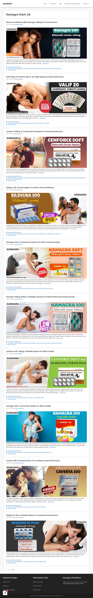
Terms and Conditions (9, 589)
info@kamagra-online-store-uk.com (72, 582)
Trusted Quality (37, 586)
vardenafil (47, 123)
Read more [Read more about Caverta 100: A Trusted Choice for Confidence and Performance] (51, 502)
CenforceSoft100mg (64, 177)
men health (10, 232)
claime (6, 586)
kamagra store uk (40, 68)
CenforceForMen (48, 177)
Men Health (42, 288)
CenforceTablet (72, 177)
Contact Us (86, 3)
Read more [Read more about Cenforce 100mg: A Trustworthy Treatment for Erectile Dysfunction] (42, 172)
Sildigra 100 (58, 233)
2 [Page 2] (8, 569)
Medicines (35, 452)
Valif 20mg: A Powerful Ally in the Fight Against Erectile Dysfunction (35, 77)
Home (45, 3)
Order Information (38, 582)
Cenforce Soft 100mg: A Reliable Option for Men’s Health (30, 351)
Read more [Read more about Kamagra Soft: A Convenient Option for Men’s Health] (53, 447)
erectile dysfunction (19, 68)
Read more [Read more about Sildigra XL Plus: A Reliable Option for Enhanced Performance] (76, 556)
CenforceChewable (39, 177)
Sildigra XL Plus (42, 561)
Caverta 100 (10, 507)
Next (13, 569)
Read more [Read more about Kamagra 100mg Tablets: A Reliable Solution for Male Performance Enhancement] (60, 338)
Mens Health (47, 68)
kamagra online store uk (46, 595)
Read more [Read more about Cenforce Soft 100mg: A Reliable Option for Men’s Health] (63, 392)
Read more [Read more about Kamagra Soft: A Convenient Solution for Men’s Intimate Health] (48, 283)
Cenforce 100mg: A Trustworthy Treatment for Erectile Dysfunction (34, 131)
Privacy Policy (6, 582)
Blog (60, 3)
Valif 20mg (41, 123)
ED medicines (11, 68)
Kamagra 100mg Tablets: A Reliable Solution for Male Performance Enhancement (40, 297)
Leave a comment (12, 70)
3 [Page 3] (10, 569)
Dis (4, 586)
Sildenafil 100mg (43, 233)
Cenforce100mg (31, 177)
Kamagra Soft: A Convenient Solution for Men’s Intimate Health (33, 242)
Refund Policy (36, 589)
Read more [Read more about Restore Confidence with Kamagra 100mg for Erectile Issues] (45, 63)
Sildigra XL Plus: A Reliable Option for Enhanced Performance (32, 515)
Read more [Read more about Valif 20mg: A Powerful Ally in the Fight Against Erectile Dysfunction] (43, 118)
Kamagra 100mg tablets (29, 68)
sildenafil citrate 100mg (56, 68)
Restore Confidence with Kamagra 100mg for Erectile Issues (31, 22)
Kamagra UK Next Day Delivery (72, 3)
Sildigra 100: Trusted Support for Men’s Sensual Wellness (30, 187)
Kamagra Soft (27, 288)
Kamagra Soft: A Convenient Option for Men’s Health (28, 406)
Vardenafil (16, 121)
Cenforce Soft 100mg (22, 177)
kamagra (7, 3)
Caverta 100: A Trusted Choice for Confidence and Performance (33, 460)
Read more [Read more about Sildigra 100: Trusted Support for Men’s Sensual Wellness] (74, 229)
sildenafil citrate (17, 67)
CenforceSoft (56, 177)
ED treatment (11, 561)
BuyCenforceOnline (12, 177)
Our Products (53, 3)
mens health (11, 67)
